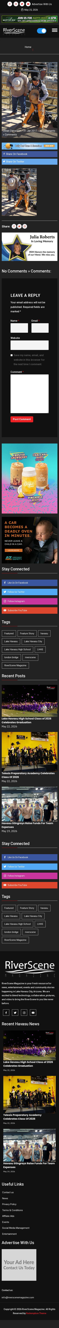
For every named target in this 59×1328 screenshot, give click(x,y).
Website (15, 338)
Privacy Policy (9, 1204)
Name (15, 320)
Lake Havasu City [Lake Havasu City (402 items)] (33, 641)
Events (5, 1222)
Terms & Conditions (12, 1210)
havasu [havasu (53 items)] (44, 633)
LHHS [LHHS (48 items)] (40, 649)
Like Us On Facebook (17, 582)
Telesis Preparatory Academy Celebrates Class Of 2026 (22, 1117)
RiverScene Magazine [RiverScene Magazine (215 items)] (15, 665)
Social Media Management (15, 1228)
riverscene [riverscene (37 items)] (30, 657)
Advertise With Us (42, 4)
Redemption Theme (36, 1313)
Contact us (8, 1192)
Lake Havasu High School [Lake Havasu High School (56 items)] (17, 649)
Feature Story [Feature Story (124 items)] (27, 633)
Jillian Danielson (12, 130)
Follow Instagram (16, 601)
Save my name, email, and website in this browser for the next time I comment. (29, 360)
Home (28, 47)
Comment (17, 371)
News (5, 1198)
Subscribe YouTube (17, 610)
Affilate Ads (8, 1216)
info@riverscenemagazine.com (18, 1297)
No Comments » (16, 271)
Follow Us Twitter (16, 592)
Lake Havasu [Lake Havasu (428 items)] (11, 641)
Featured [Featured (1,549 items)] (9, 633)
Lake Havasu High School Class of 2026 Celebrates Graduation (26, 720)
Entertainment (9, 1234)
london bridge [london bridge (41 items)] (11, 657)
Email (35, 320)
